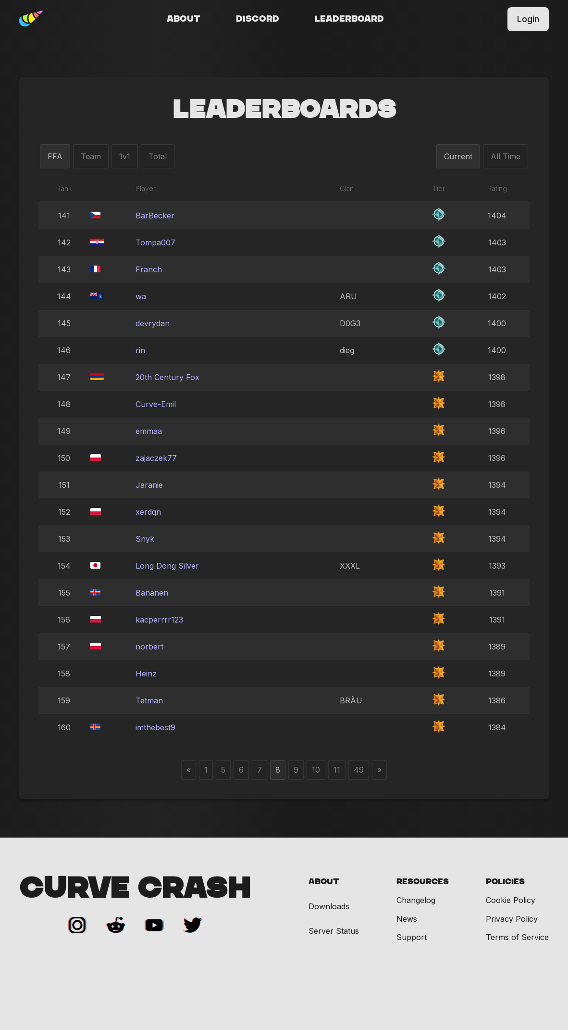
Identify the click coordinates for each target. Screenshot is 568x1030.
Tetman (149, 700)
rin (140, 350)
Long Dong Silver (167, 566)
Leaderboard (349, 19)
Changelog (415, 900)
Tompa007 (155, 242)
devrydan (153, 323)
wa (141, 296)
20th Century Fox (167, 377)
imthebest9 (155, 727)
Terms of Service (517, 937)
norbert (149, 646)
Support (411, 937)
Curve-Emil (156, 404)
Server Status (334, 931)
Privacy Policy (512, 919)
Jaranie (149, 485)
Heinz (146, 673)
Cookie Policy (510, 900)
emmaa (149, 431)
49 (359, 770)
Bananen (152, 593)
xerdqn (148, 512)
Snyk (145, 539)
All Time (505, 156)
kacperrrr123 (159, 619)
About (183, 19)
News (406, 919)
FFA (55, 156)
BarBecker (155, 215)
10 (316, 770)
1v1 (124, 156)
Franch (149, 269)
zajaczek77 (156, 458)
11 (336, 770)
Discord (257, 19)
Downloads (329, 906)
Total (157, 156)
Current (458, 156)
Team (91, 156)
